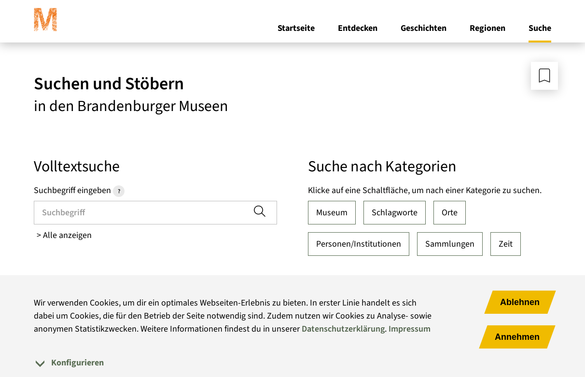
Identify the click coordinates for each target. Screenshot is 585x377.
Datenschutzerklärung (343, 329)
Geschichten (423, 28)
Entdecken (357, 28)
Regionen (487, 28)
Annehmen (517, 337)
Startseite (296, 28)
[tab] (292, 363)
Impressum (410, 329)
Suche (540, 28)
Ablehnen (520, 302)
